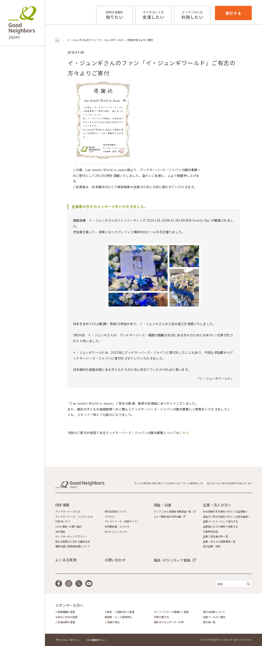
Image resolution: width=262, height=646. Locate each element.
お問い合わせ (115, 560)
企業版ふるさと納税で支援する (220, 526)
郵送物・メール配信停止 (118, 617)
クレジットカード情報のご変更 (171, 612)
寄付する (233, 13)
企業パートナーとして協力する (220, 521)
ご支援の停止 (112, 622)
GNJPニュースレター (117, 532)
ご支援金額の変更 (65, 622)
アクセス (110, 517)
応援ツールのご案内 (214, 617)
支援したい (153, 15)
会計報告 (60, 532)
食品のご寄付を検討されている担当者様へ (226, 517)
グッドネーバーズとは (67, 511)
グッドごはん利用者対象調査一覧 (172, 511)
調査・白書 (163, 505)
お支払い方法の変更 (66, 617)
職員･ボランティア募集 (172, 560)
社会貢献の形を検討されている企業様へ (225, 511)
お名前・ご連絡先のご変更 (119, 612)
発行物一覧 (209, 622)
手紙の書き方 (161, 617)
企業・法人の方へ (217, 505)
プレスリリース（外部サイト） (122, 521)
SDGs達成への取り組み (68, 526)
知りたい (114, 15)
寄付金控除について (116, 511)
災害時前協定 (210, 532)
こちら (184, 433)
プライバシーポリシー (67, 640)
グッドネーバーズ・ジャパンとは (73, 517)
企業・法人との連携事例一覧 (219, 541)
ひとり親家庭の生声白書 (167, 516)
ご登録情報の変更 (65, 612)
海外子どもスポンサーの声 (169, 622)
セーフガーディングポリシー (71, 536)
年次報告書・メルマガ (117, 526)
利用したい (192, 15)
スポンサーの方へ (69, 605)
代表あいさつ (62, 521)
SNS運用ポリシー (96, 640)
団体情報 (62, 505)
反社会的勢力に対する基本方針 (72, 541)
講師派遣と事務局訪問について (72, 546)
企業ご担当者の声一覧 (215, 536)
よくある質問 (65, 560)
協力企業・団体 (211, 546)
